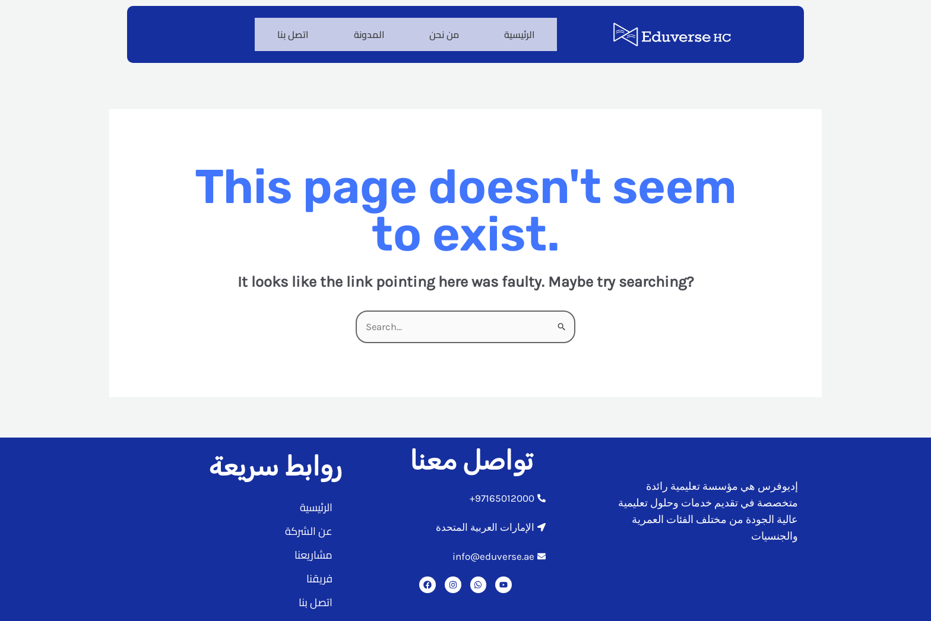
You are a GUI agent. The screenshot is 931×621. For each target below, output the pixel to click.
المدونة (362, 31)
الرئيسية (517, 31)
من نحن (440, 31)
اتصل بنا (283, 31)
